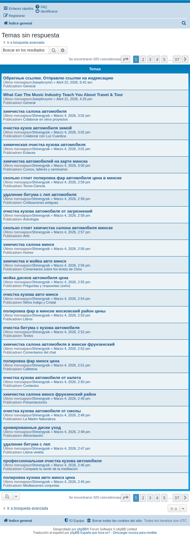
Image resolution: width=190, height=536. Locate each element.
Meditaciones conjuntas (41, 485)
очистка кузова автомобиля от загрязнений (47, 211)
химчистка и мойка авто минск (34, 261)
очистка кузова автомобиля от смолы (42, 411)
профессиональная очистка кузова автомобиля (52, 460)
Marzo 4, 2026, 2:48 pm (72, 415)
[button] (125, 59)
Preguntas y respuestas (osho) (46, 286)
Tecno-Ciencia (34, 186)
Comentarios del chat (39, 352)
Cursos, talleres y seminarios (45, 169)
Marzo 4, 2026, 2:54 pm (72, 298)
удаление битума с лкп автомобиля (39, 194)
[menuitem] (41, 6)
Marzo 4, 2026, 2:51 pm (72, 365)
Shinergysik (41, 115)
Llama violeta (33, 452)
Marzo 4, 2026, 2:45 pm (72, 482)
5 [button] (164, 59)
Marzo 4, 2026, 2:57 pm (72, 232)
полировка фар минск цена (31, 361)
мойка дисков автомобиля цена (35, 277)
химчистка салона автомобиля (35, 111)
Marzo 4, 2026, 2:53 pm (72, 315)
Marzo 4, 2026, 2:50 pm (72, 382)
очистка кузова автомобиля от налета (42, 377)
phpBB (82, 529)
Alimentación (33, 435)
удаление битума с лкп (26, 444)
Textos (28, 336)
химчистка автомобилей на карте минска (45, 161)
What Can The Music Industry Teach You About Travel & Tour (63, 94)
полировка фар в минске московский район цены (54, 311)
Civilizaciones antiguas (40, 202)
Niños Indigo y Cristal (39, 302)
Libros (28, 319)
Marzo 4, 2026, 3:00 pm (72, 165)
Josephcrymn (42, 82)
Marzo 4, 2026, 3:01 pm (72, 149)
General (29, 86)
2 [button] (143, 59)
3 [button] (150, 59)
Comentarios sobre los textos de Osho (52, 269)
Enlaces (29, 152)
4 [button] (157, 59)
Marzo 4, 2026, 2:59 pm (72, 182)
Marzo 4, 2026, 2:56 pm (72, 249)
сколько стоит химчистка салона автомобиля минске (58, 227)
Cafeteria (30, 369)
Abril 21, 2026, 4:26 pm (74, 99)
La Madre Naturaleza (39, 419)
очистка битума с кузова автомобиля (41, 327)
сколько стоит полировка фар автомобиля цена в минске (62, 178)
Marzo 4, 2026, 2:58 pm (72, 199)
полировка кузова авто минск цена (39, 477)
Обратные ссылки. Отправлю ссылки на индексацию (58, 78)
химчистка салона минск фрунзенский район (49, 394)
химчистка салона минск (28, 244)
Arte (26, 236)
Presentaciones (35, 402)
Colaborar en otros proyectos (45, 119)
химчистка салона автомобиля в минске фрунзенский (59, 344)
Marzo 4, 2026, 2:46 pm (72, 465)
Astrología (31, 219)
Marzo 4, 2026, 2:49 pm (72, 398)
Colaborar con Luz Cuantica (44, 136)
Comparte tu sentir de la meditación (50, 469)
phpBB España (80, 532)
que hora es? (101, 532)
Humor (28, 252)
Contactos (31, 385)
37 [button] (177, 59)
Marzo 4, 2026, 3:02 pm (72, 115)
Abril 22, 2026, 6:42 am (74, 82)
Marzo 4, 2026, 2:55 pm (72, 282)
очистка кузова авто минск (30, 294)
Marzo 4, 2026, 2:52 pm (72, 332)
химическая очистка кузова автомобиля (44, 144)
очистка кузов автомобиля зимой (37, 128)
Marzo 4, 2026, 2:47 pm (72, 448)
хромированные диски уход (32, 427)
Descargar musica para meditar (135, 532)
